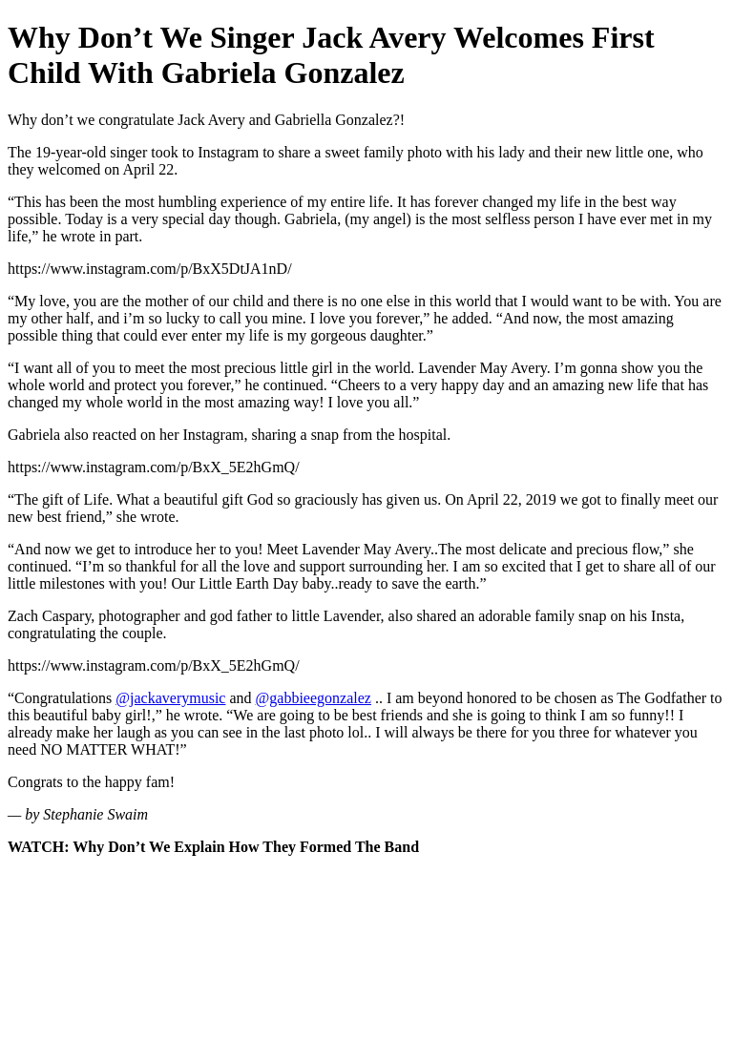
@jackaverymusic (170, 698)
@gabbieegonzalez (313, 698)
